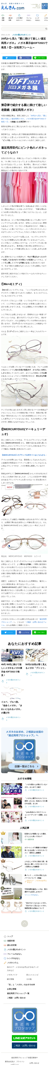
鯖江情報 (10, 979)
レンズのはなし (37, 19)
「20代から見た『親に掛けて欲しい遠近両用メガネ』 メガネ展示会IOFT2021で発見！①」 (24, 119)
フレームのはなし (28, 19)
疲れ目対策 (10, 19)
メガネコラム (46, 19)
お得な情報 (11, 989)
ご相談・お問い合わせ (16, 998)
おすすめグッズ (32, 967)
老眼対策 (3, 19)
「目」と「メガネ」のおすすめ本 (21, 985)
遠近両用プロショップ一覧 (18, 993)
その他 (29, 979)
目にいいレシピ (32, 975)
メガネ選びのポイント (19, 19)
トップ (10, 936)
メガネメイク (12, 975)
